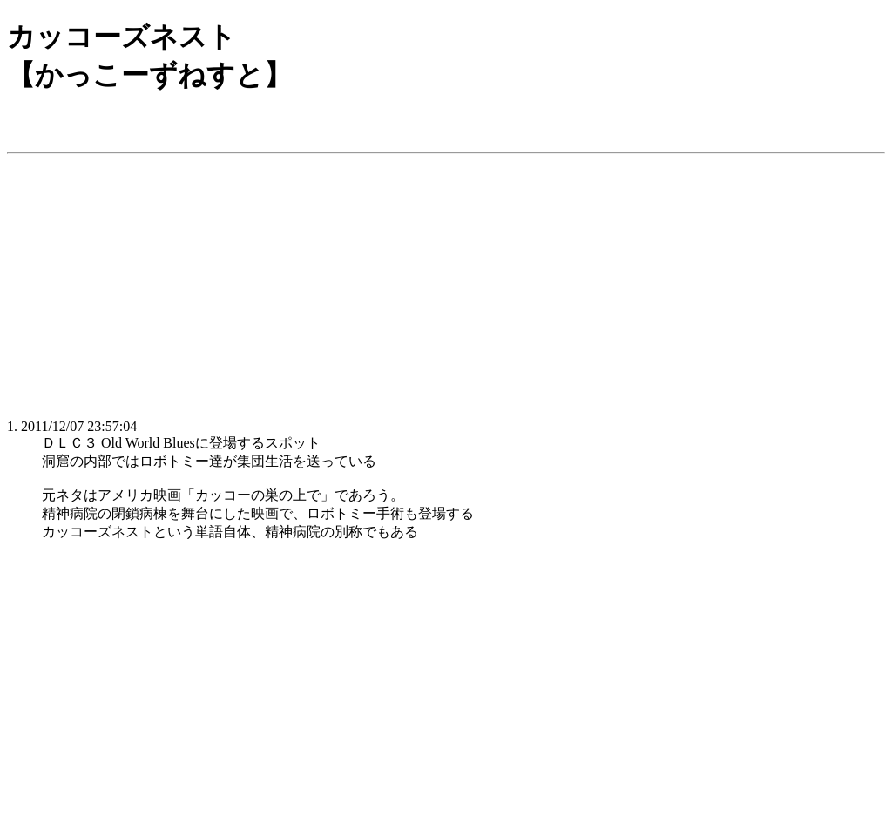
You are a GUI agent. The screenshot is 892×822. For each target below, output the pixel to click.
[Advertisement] (446, 283)
